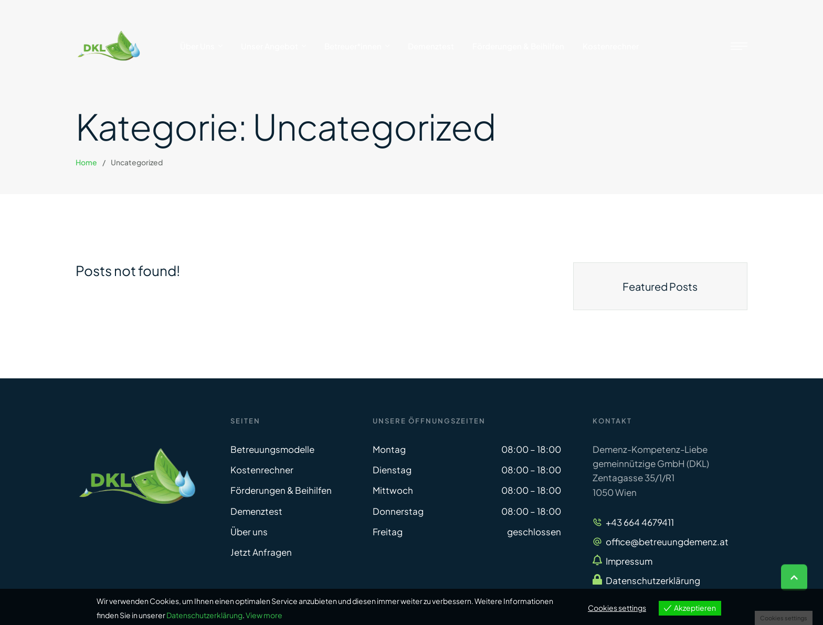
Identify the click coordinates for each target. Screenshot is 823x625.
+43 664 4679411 (640, 522)
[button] (794, 580)
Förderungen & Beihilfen (281, 490)
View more (264, 615)
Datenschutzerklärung (653, 580)
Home (86, 162)
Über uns (249, 531)
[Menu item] (201, 46)
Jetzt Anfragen (261, 552)
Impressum (629, 561)
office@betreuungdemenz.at (667, 541)
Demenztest (256, 511)
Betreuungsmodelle (272, 449)
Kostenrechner (261, 469)
